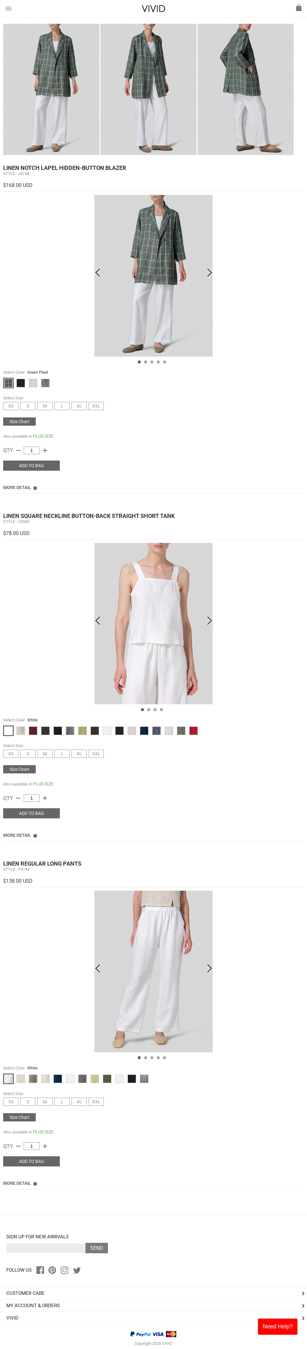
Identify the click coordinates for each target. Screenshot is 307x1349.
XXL (96, 406)
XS (11, 406)
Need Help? (278, 1326)
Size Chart (19, 421)
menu (8, 8)
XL (79, 406)
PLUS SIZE (43, 436)
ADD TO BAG (31, 465)
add (45, 450)
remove (18, 450)
